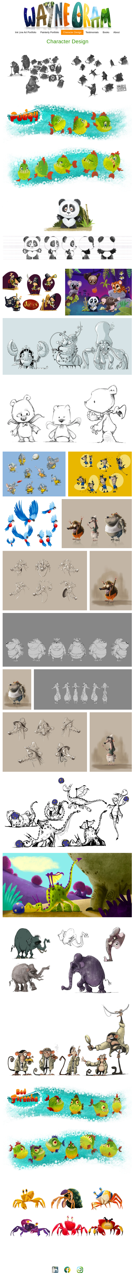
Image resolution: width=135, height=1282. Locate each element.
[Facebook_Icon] (67, 1270)
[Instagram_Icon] (80, 1270)
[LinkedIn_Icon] (55, 1270)
